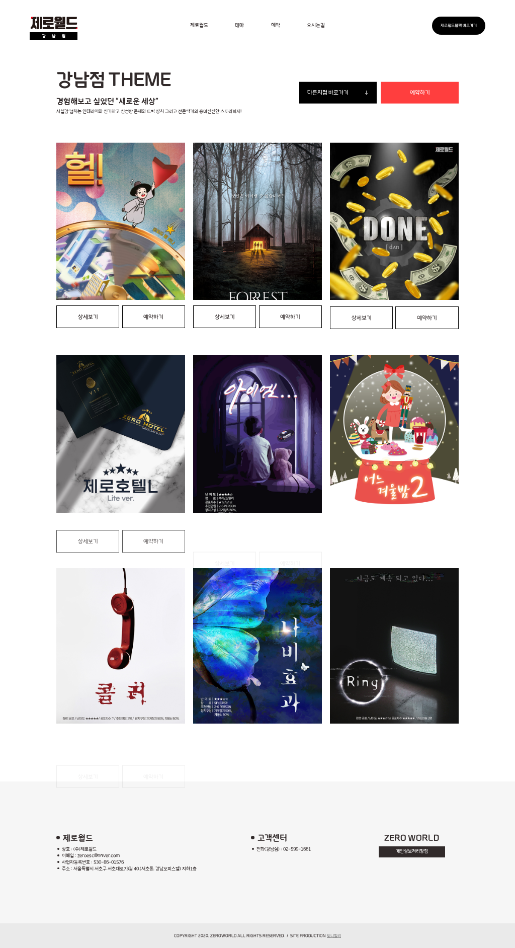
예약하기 (420, 93)
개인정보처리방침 (412, 851)
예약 (275, 25)
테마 (239, 25)
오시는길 (316, 25)
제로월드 (199, 25)
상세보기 (88, 317)
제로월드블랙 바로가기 (459, 25)
